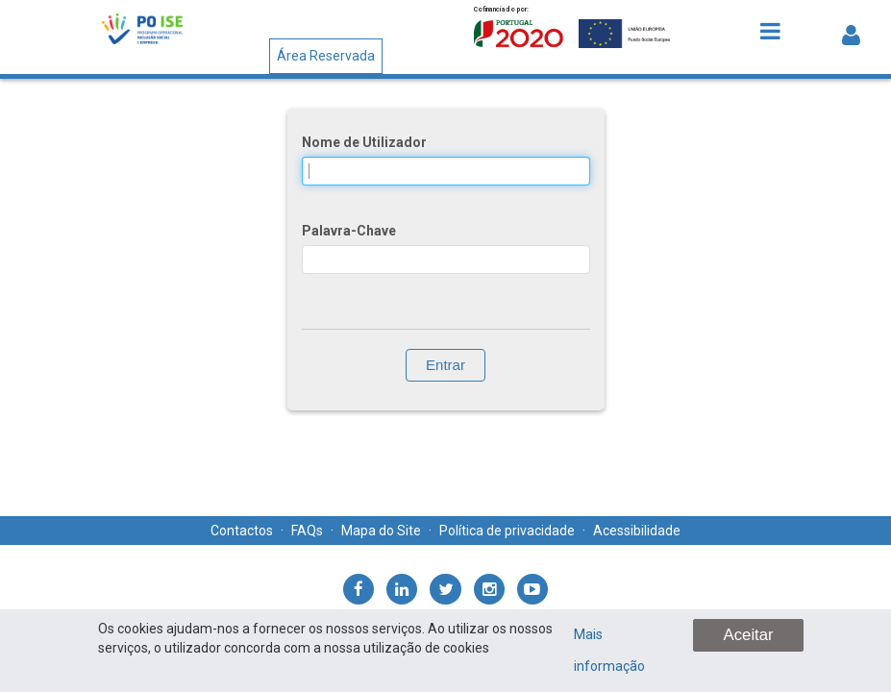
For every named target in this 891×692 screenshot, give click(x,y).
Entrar (445, 365)
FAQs (307, 530)
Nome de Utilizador (364, 142)
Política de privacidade (507, 530)
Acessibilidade (637, 530)
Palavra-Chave (349, 230)
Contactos (241, 530)
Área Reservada (326, 55)
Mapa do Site (381, 530)
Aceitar (748, 635)
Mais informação (609, 650)
